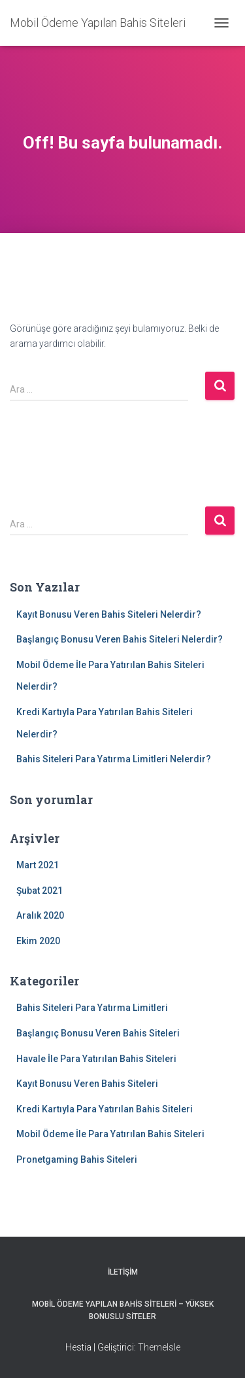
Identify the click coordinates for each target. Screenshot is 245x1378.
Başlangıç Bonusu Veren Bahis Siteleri (98, 1033)
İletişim (123, 1272)
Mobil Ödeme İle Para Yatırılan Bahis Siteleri (110, 1134)
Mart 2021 (37, 865)
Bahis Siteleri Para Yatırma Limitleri (92, 1007)
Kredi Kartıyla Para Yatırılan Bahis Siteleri (104, 1109)
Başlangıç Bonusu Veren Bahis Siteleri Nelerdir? (119, 639)
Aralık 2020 (40, 915)
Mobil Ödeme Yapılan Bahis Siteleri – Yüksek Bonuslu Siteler (123, 1310)
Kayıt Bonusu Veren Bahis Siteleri (87, 1083)
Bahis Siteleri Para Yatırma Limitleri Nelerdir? (113, 759)
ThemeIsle (159, 1347)
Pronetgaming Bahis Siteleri (76, 1159)
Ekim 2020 (38, 941)
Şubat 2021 (39, 890)
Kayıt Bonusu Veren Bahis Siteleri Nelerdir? (108, 614)
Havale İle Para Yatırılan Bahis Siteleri (96, 1058)
